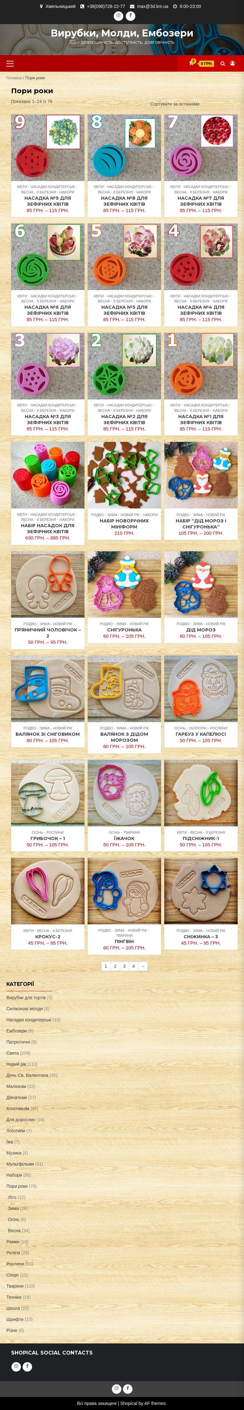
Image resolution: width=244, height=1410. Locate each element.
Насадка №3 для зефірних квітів (48, 419)
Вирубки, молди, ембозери (122, 33)
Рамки (12, 1241)
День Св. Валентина (27, 1075)
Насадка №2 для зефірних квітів (124, 419)
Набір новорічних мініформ (124, 524)
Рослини (218, 728)
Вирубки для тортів (26, 997)
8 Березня (46, 192)
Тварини (131, 832)
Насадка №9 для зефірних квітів (47, 201)
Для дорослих (20, 1119)
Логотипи (15, 1130)
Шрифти (15, 1319)
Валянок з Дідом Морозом (124, 737)
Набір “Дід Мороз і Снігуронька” (201, 524)
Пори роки (17, 1186)
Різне (11, 1330)
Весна (27, 192)
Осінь (180, 728)
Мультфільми (20, 1164)
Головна (14, 77)
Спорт (12, 1274)
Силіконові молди (24, 1008)
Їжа (9, 1141)
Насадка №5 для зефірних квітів (124, 310)
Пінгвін (124, 941)
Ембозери (16, 1030)
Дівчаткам (16, 1097)
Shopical (128, 1403)
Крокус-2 (47, 937)
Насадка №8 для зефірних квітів (124, 201)
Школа (13, 1308)
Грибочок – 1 (47, 838)
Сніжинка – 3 (201, 937)
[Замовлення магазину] (192, 104)
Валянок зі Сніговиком (48, 734)
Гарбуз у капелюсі (201, 734)
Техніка (13, 1297)
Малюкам (16, 1086)
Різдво (97, 515)
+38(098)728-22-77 (106, 6)
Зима (112, 515)
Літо (12, 1197)
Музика (13, 1152)
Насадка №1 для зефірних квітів (200, 419)
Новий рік (130, 515)
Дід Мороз (201, 630)
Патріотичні (18, 1042)
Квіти (22, 187)
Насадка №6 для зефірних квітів (47, 310)
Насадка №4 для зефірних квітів (201, 310)
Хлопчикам (17, 1108)
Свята (12, 1053)
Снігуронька (124, 630)
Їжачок (124, 838)
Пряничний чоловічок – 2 (48, 633)
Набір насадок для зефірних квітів (47, 528)
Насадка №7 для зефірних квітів (201, 201)
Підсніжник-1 (201, 838)
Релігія (13, 1252)
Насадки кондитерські (53, 187)
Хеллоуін (198, 728)
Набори (67, 192)
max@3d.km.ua (152, 6)
